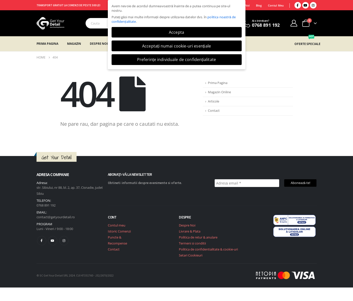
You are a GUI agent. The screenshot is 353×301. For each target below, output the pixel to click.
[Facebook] (297, 5)
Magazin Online (219, 92)
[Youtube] (305, 5)
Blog (259, 5)
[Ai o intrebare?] (260, 23)
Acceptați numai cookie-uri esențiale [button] (176, 46)
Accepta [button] (176, 32)
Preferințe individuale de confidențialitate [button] (176, 59)
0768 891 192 (46, 205)
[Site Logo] (50, 23)
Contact (214, 110)
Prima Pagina (48, 44)
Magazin (74, 44)
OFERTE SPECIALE (307, 44)
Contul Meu (276, 5)
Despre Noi (99, 44)
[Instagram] (313, 5)
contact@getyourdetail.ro (56, 217)
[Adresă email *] (247, 183)
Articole (213, 101)
